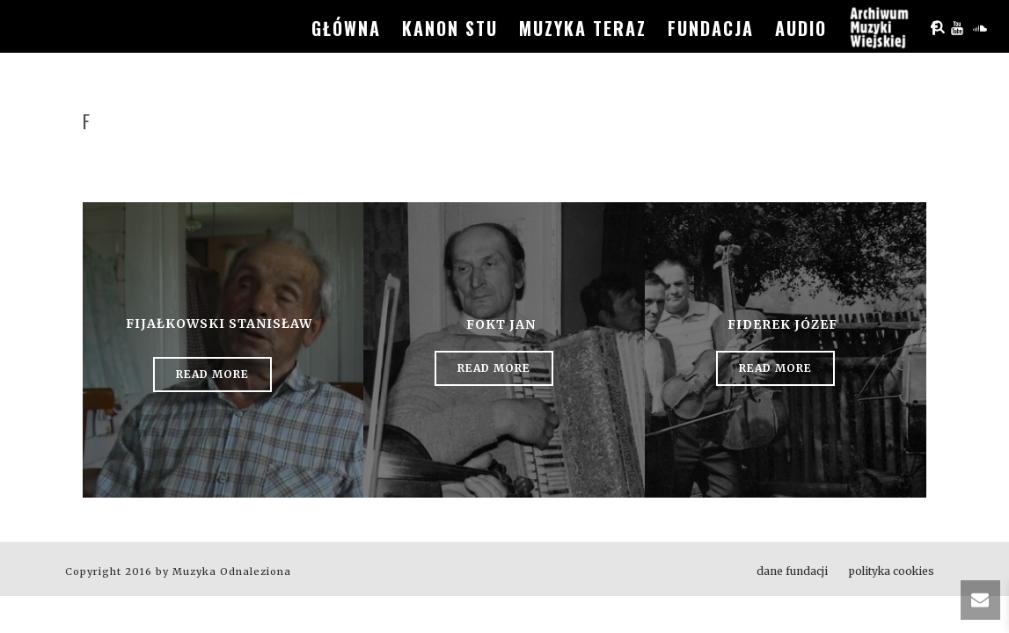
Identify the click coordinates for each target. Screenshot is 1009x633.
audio (801, 28)
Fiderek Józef (782, 324)
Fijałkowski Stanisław (219, 323)
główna (346, 28)
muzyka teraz (583, 28)
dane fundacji (792, 571)
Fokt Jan (501, 324)
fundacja (711, 28)
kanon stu (450, 28)
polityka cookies (891, 571)
